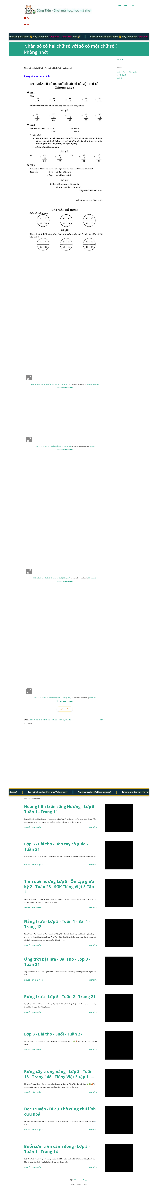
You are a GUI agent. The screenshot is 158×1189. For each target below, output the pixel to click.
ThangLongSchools (92, 384)
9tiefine (92, 446)
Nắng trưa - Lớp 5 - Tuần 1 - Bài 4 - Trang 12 (57, 925)
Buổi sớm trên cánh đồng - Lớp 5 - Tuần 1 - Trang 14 (57, 1150)
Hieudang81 (92, 578)
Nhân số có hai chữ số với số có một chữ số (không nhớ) (53, 446)
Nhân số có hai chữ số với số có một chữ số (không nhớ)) (52, 697)
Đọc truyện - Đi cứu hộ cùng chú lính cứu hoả (60, 1112)
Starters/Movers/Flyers (67, 18)
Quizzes (43, 18)
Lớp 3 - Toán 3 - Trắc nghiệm (127, 72)
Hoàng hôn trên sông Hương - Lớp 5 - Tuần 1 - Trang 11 (60, 810)
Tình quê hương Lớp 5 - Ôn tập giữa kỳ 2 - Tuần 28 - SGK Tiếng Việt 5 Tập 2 (59, 887)
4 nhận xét (36, 908)
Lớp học (90, 18)
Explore (28, 18)
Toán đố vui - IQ (70, 24)
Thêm (89, 24)
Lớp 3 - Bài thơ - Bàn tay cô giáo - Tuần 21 (56, 847)
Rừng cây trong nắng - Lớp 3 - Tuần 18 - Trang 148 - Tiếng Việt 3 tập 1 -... (59, 1075)
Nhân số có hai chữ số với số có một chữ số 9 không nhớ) (49, 384)
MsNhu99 (92, 697)
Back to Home (64, 709)
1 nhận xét (36, 828)
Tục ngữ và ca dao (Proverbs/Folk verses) (55, 792)
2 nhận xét (36, 946)
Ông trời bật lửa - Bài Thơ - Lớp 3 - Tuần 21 (57, 962)
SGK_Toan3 (121, 75)
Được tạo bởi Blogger (79, 1180)
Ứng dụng (50, 24)
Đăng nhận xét (38, 866)
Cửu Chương (31, 24)
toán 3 (119, 78)
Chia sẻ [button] (120, 59)
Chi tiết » (93, 828)
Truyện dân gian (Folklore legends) (107, 792)
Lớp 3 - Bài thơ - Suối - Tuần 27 (53, 1035)
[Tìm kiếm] (122, 5)
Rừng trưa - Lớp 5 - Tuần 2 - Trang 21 (59, 997)
